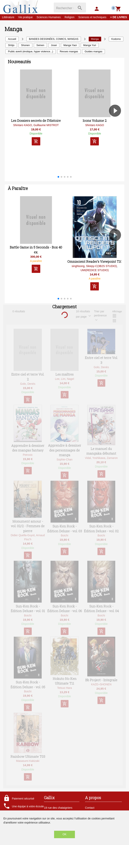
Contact (89, 807)
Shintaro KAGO (22, 125)
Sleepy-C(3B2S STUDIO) (101, 266)
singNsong (78, 266)
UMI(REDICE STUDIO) (95, 270)
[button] (116, 122)
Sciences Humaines (49, 17)
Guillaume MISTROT (46, 125)
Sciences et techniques (92, 17)
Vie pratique (25, 17)
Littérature (8, 17)
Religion (70, 17)
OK (64, 834)
